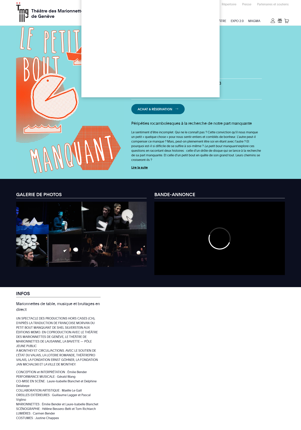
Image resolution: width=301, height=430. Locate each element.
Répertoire (229, 4)
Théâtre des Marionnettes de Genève (58, 11)
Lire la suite (139, 167)
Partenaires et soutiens (273, 4)
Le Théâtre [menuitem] (217, 21)
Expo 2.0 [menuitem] (237, 21)
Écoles (211, 4)
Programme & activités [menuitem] (151, 21)
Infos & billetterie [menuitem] (190, 21)
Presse (246, 4)
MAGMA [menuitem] (254, 21)
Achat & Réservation (155, 109)
